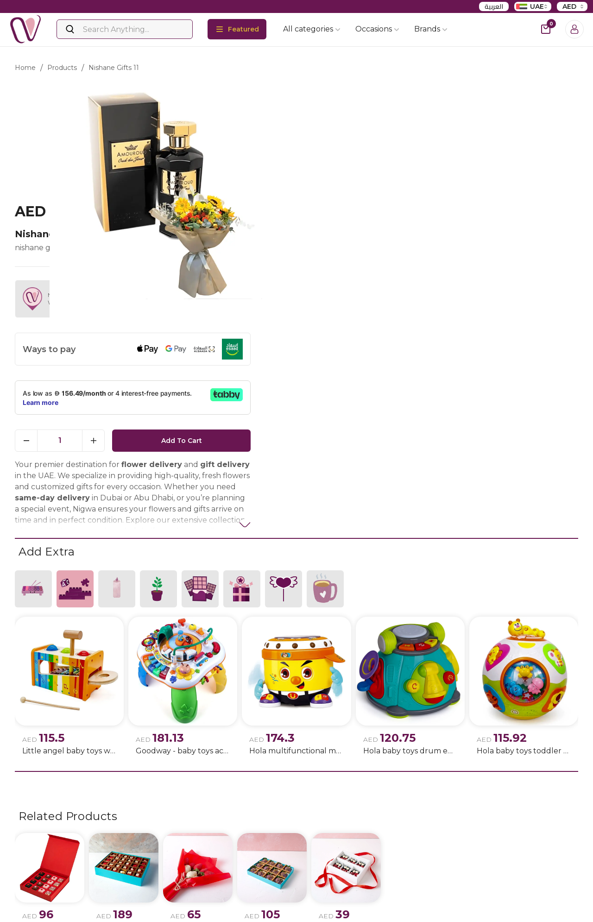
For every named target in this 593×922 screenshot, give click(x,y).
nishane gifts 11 (113, 67)
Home (25, 67)
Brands (431, 29)
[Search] (124, 29)
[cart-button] (545, 29)
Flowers (218, 906)
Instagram (44, 906)
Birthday (314, 906)
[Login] (574, 29)
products (62, 67)
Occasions (377, 29)
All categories (312, 29)
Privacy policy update (144, 906)
